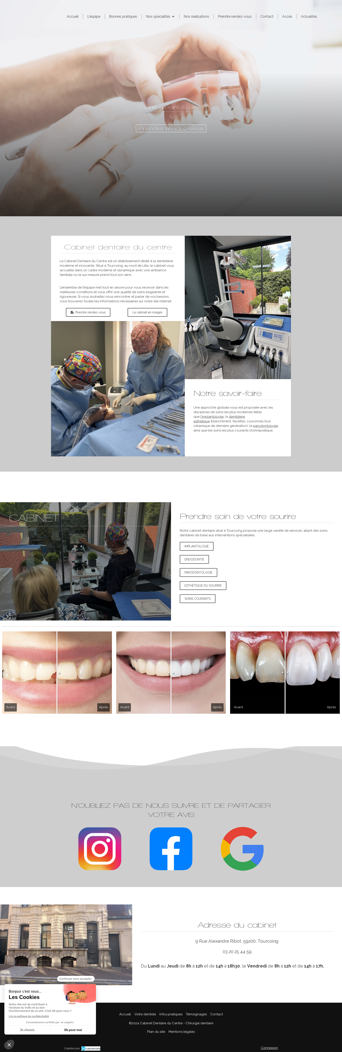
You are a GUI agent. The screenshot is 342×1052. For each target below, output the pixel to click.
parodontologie (265, 426)
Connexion (269, 1048)
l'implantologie (212, 417)
